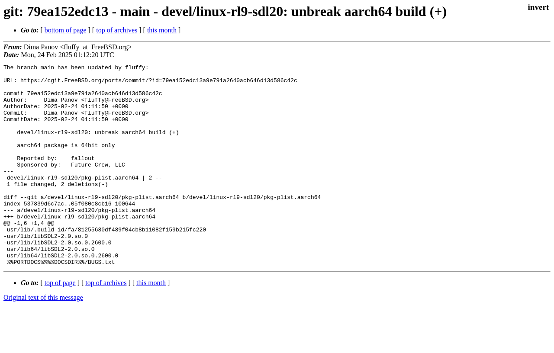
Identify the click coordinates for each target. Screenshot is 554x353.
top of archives (116, 30)
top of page (60, 323)
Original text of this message (43, 337)
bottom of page (66, 30)
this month (162, 30)
